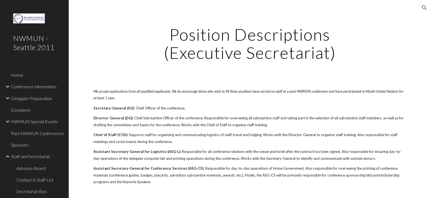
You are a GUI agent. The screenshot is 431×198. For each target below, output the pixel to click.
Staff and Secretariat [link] (30, 156)
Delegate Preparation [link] (31, 98)
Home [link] (17, 75)
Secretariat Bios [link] (31, 191)
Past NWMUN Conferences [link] (37, 133)
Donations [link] (21, 109)
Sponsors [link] (20, 144)
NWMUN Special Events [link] (34, 121)
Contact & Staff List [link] (34, 179)
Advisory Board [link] (31, 168)
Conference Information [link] (33, 86)
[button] (424, 7)
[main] (249, 43)
